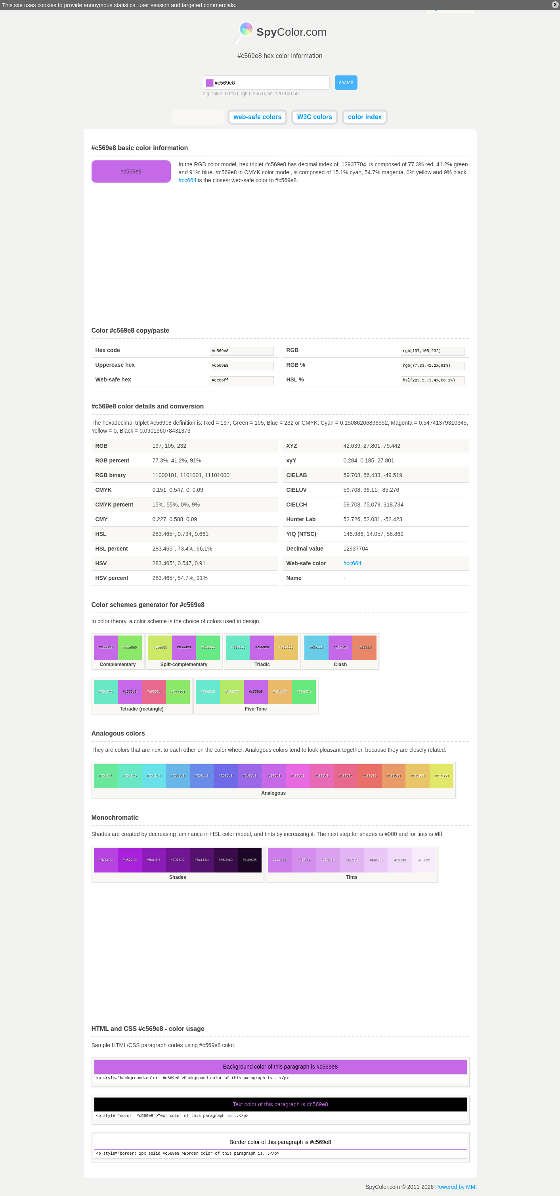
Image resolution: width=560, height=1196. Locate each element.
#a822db (130, 860)
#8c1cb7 (154, 860)
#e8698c (154, 691)
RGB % (296, 365)
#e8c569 (286, 647)
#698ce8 (201, 776)
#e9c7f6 (375, 860)
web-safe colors (257, 117)
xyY (291, 460)
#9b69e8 (249, 776)
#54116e (201, 860)
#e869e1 (297, 776)
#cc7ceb (280, 860)
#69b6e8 (178, 776)
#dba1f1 (327, 860)
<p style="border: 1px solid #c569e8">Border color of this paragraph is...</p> (280, 1154)
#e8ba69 (280, 691)
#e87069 (370, 776)
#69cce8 (316, 647)
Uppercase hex (115, 365)
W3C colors (314, 117)
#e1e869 (441, 776)
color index (365, 117)
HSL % (295, 379)
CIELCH (297, 504)
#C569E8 (242, 366)
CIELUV (297, 490)
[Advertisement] (280, 255)
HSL (101, 534)
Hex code (108, 350)
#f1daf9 (400, 860)
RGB (293, 350)
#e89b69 (393, 776)
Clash (340, 664)
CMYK (104, 490)
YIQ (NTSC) (301, 534)
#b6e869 (232, 691)
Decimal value (305, 548)
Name (294, 578)
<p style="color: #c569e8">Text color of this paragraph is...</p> (280, 1116)
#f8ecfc (424, 860)
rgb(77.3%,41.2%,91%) (433, 366)
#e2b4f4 (351, 860)
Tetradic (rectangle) (141, 709)
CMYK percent (115, 504)
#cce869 (160, 647)
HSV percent (112, 578)
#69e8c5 (238, 647)
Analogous (273, 793)
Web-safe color (306, 563)
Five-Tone (256, 709)
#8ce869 (130, 647)
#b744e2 (106, 860)
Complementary (118, 664)
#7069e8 (226, 776)
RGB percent (113, 460)
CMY (102, 519)
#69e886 (208, 647)
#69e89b (106, 776)
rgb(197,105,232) (433, 351)
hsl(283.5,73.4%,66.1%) (433, 380)
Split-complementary (184, 664)
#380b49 (226, 860)
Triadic (262, 664)
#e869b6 (322, 776)
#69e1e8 (154, 776)
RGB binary (111, 475)
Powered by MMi (455, 1187)
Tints (351, 877)
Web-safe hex (113, 379)
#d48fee (303, 860)
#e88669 (364, 647)
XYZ (292, 446)
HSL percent (112, 548)
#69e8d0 (208, 691)
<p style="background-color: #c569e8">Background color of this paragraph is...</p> (280, 1078)
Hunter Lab (301, 519)
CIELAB (297, 475)
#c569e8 (242, 351)
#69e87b (304, 691)
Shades (177, 877)
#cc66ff (188, 180)
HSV (101, 563)
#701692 (178, 860)
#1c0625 (249, 860)
